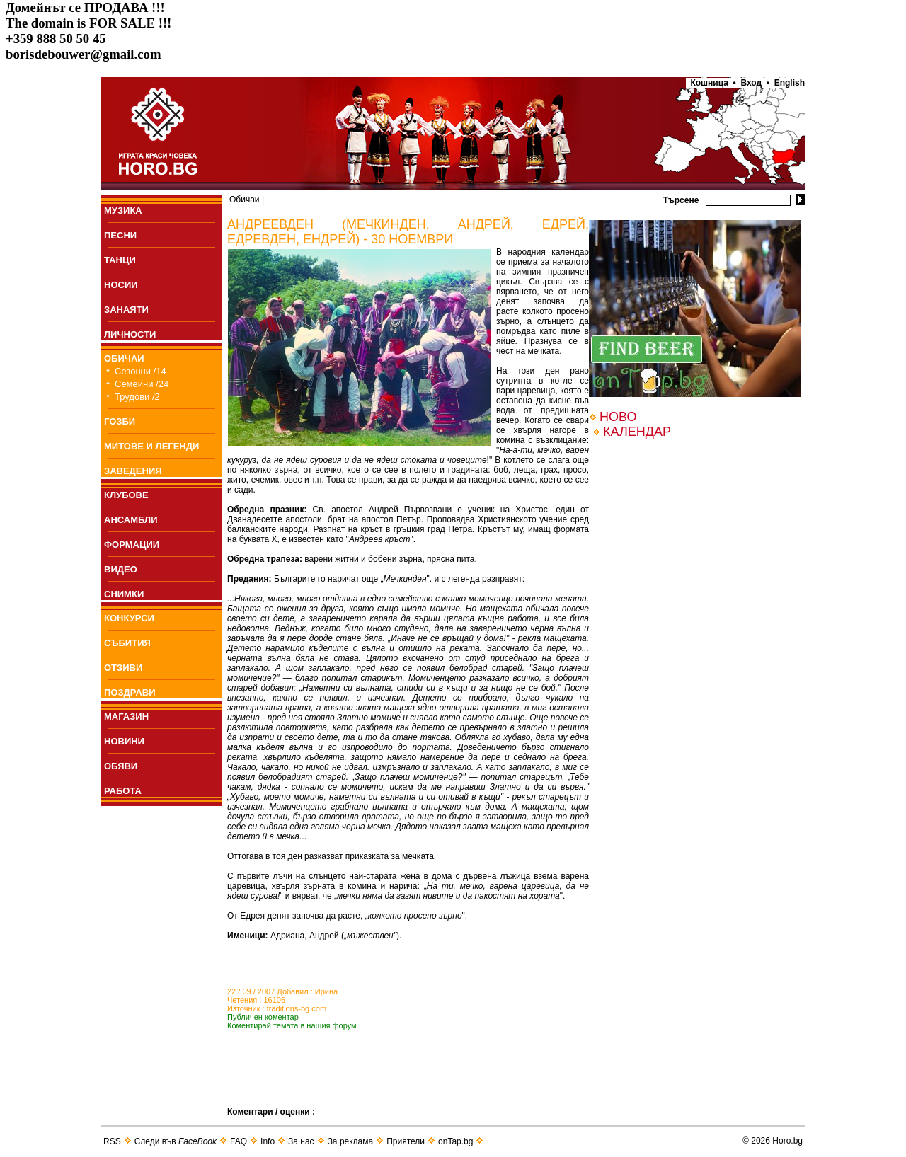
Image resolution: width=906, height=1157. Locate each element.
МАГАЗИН (126, 716)
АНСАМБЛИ (131, 519)
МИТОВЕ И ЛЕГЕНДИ (151, 446)
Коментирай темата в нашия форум (292, 1025)
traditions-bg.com (296, 1008)
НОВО (618, 417)
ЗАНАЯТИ (126, 309)
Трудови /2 (137, 396)
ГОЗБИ (119, 421)
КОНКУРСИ (129, 618)
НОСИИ (121, 285)
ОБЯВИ (120, 766)
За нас (301, 1141)
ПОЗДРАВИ (130, 692)
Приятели (405, 1141)
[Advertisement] (392, 1085)
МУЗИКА (123, 210)
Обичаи (244, 200)
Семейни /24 (141, 384)
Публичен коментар (263, 1017)
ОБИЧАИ (124, 358)
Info (267, 1141)
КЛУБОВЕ (126, 495)
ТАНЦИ (120, 260)
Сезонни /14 (140, 371)
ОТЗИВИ (123, 667)
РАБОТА (123, 790)
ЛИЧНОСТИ (130, 334)
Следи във (175, 1141)
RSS (112, 1141)
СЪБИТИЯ (127, 643)
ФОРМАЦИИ (131, 544)
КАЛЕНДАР (637, 432)
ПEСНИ (120, 235)
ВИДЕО (120, 569)
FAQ (238, 1141)
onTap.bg (455, 1141)
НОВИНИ (124, 741)
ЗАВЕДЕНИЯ (133, 471)
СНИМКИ (124, 594)
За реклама (351, 1141)
